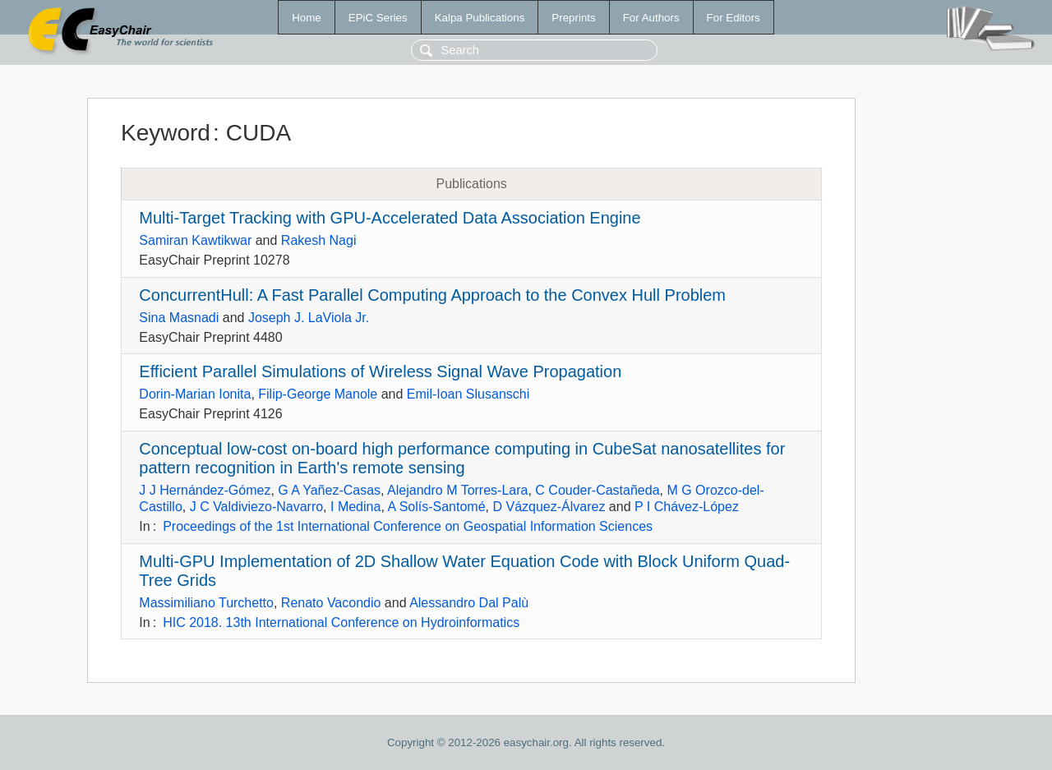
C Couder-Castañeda (597, 490)
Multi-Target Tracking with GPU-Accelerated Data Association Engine (389, 218)
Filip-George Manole (317, 394)
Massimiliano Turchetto (206, 603)
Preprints (573, 18)
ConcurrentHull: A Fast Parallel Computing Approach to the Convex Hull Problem (432, 295)
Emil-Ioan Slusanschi (468, 394)
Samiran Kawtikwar (195, 240)
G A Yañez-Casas (329, 490)
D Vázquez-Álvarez (548, 507)
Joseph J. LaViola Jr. (308, 318)
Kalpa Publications (480, 18)
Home (306, 18)
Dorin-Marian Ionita (195, 394)
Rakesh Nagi (319, 240)
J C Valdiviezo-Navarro (256, 507)
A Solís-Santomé (436, 507)
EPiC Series (378, 18)
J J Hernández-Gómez (204, 490)
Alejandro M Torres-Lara (457, 490)
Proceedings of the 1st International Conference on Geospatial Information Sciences (408, 526)
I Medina (355, 507)
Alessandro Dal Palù (468, 603)
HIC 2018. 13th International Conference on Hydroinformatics (341, 622)
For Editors (733, 18)
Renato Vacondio (331, 603)
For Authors (651, 18)
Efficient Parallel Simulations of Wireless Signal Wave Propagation (380, 371)
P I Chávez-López (686, 507)
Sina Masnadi (179, 318)
